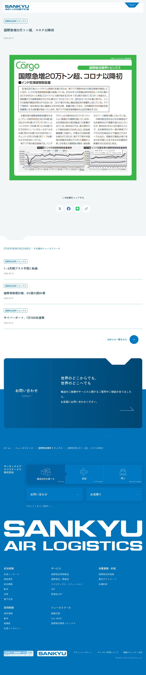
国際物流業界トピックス (15, 261)
